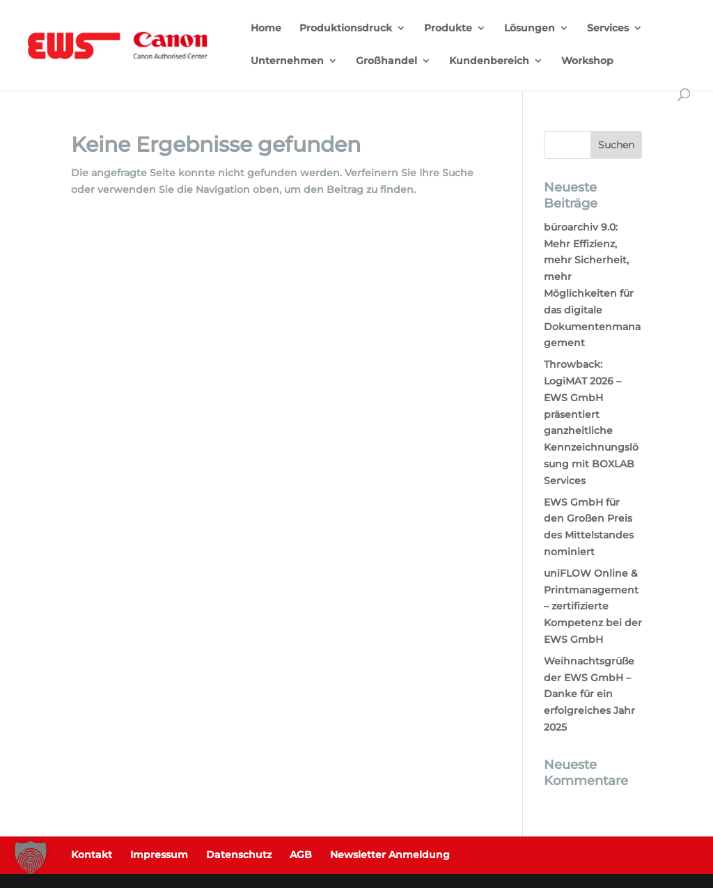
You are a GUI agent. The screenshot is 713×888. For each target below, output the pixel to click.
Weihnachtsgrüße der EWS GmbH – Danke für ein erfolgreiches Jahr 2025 (589, 694)
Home (266, 28)
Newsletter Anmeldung (390, 854)
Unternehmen (287, 61)
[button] (30, 857)
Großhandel (386, 61)
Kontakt (91, 854)
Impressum (159, 854)
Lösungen (529, 28)
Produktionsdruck (345, 28)
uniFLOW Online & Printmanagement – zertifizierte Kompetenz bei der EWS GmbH (593, 606)
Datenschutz (239, 854)
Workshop (587, 61)
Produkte (448, 28)
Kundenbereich (489, 61)
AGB (301, 854)
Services (608, 28)
